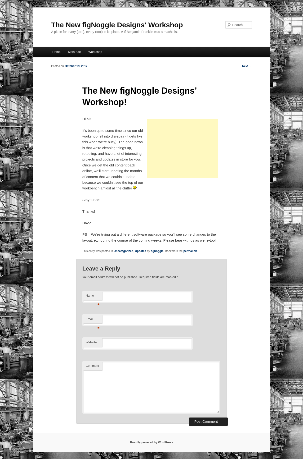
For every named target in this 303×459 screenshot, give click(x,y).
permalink (190, 251)
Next (247, 66)
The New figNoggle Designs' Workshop (117, 25)
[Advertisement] (182, 148)
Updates (140, 251)
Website (91, 342)
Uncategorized (124, 251)
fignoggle (157, 251)
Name (93, 297)
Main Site (74, 52)
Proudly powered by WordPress (151, 442)
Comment (92, 365)
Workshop (95, 52)
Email (93, 320)
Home (56, 52)
